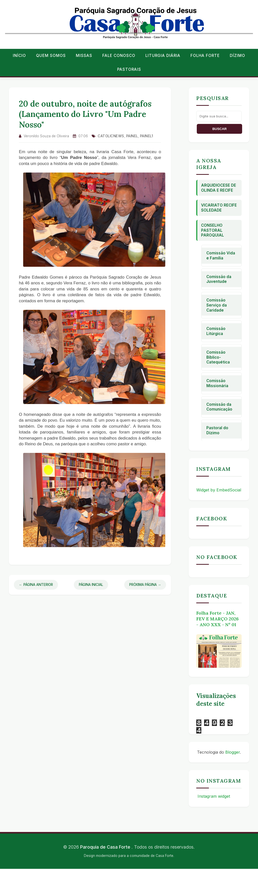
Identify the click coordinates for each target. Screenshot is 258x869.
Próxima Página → (145, 585)
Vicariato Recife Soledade (219, 208)
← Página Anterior (36, 585)
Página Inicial (91, 585)
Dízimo (237, 55)
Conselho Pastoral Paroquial (212, 230)
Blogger (232, 752)
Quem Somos (51, 55)
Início (19, 55)
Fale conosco (118, 55)
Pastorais (129, 69)
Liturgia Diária (162, 55)
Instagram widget (213, 796)
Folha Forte (205, 55)
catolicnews (111, 136)
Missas (84, 55)
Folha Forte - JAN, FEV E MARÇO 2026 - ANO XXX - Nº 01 (217, 618)
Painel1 (146, 136)
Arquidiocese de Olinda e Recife (218, 188)
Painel (132, 136)
